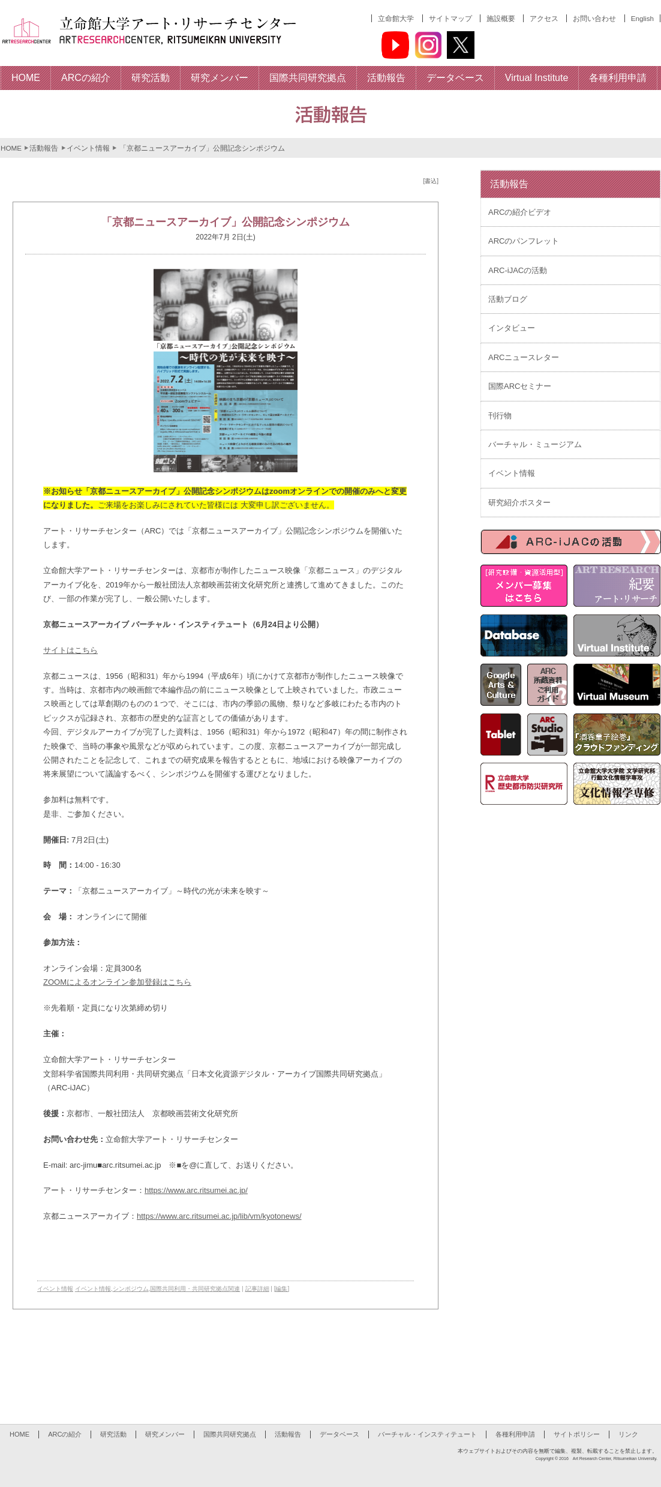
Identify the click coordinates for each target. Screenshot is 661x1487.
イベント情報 (88, 148)
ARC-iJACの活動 (517, 270)
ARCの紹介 (65, 1434)
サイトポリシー (577, 1434)
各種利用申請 (515, 1434)
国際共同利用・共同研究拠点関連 (195, 1288)
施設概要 (500, 18)
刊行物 (500, 415)
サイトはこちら (70, 650)
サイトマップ (450, 18)
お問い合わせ (594, 18)
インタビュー (511, 327)
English (642, 18)
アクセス (544, 18)
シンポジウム (131, 1288)
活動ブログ (507, 299)
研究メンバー (165, 1434)
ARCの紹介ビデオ (519, 212)
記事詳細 (257, 1288)
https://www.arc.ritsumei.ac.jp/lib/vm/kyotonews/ (219, 1216)
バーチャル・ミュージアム (535, 444)
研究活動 (113, 1434)
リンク (628, 1434)
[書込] (430, 181)
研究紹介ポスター (519, 502)
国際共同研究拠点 (229, 1434)
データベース (339, 1434)
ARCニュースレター (523, 357)
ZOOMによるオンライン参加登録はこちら (117, 982)
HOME (11, 148)
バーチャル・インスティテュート (427, 1434)
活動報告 (43, 148)
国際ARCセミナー (519, 386)
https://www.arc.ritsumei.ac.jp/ (196, 1190)
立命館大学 (396, 18)
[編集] (282, 1288)
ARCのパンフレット (523, 240)
